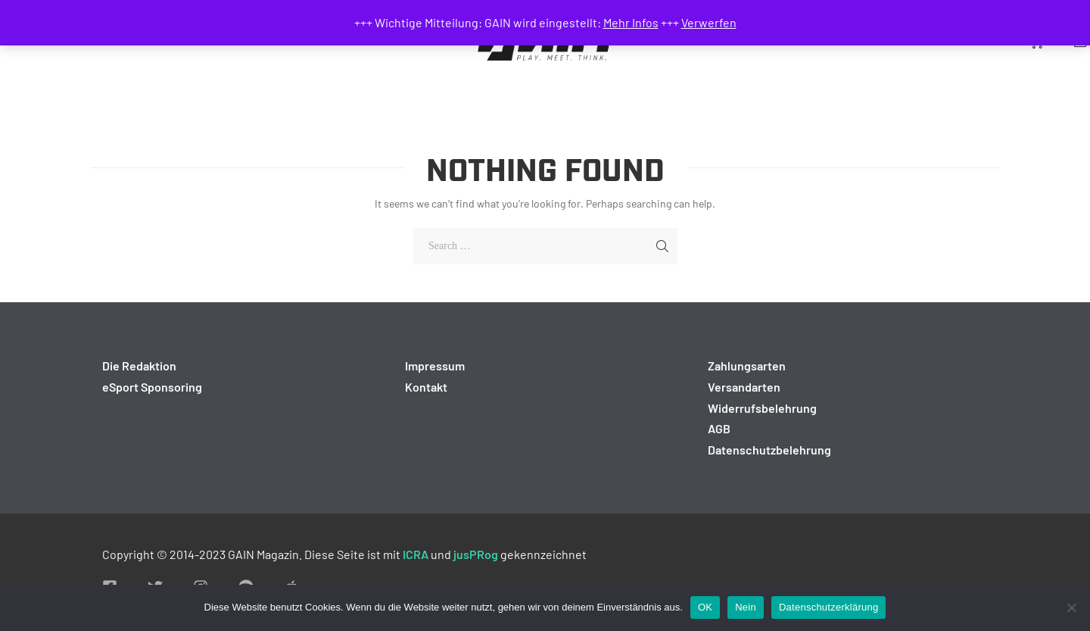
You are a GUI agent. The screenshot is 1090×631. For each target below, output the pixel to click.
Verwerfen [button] (709, 22)
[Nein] (1071, 607)
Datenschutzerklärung (828, 607)
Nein (745, 607)
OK (705, 607)
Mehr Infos (631, 22)
